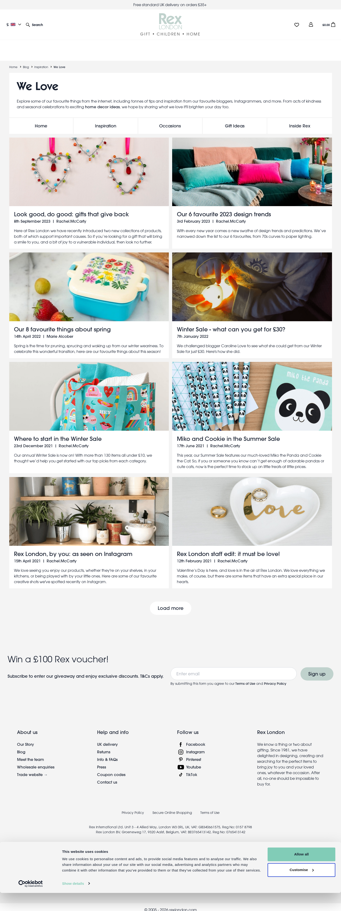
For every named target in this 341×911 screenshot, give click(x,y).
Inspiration (41, 61)
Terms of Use (245, 678)
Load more (171, 602)
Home (13, 61)
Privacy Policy (275, 678)
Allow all (301, 873)
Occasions (170, 120)
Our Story (25, 738)
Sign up (317, 668)
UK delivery (107, 738)
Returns (103, 746)
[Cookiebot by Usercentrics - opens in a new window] (30, 901)
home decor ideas (102, 101)
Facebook (195, 738)
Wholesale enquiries (35, 761)
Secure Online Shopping (173, 807)
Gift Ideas (235, 120)
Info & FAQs (107, 753)
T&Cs (145, 670)
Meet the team (30, 753)
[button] (34, 24)
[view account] (311, 24)
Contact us (107, 776)
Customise (302, 888)
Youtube (193, 761)
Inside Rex (299, 120)
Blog (26, 61)
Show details (73, 902)
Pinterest (193, 753)
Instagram (195, 746)
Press (101, 761)
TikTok (191, 768)
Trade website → (32, 768)
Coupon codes (111, 768)
